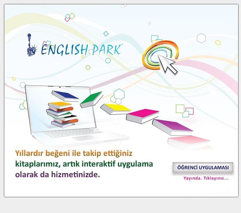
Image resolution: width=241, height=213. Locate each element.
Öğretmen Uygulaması (208, 160)
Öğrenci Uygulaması (208, 184)
